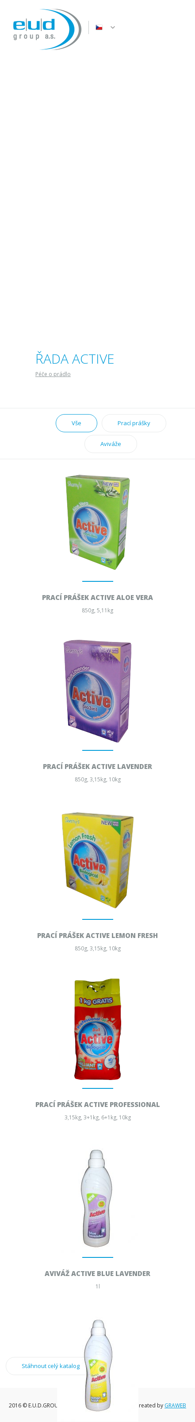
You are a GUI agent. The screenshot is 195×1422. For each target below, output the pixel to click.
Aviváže (110, 444)
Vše (76, 423)
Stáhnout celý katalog (51, 1366)
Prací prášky (134, 423)
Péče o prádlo (53, 374)
